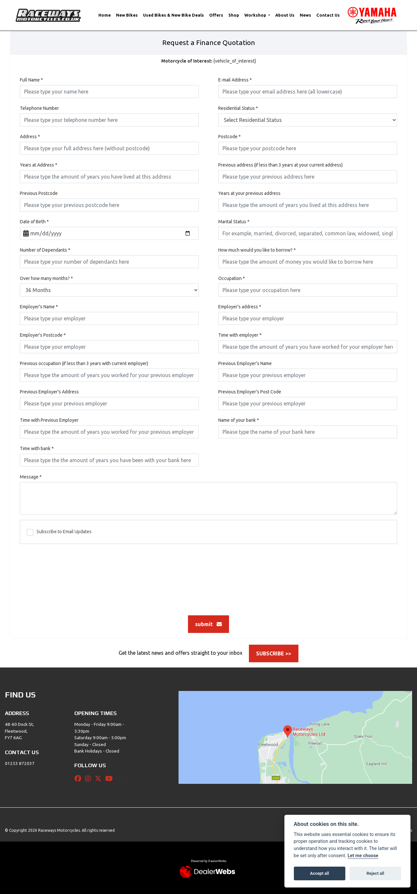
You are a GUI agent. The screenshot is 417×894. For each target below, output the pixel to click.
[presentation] (208, 576)
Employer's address (239, 306)
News (305, 15)
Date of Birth (34, 221)
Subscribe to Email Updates (59, 532)
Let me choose (363, 855)
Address (30, 136)
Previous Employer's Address (49, 391)
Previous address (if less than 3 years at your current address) (280, 165)
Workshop (255, 15)
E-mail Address (235, 79)
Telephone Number (39, 108)
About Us (285, 15)
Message (31, 476)
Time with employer (240, 335)
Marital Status (234, 221)
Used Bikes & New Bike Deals (173, 15)
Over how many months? (46, 278)
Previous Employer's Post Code (249, 391)
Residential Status (238, 108)
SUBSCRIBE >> (273, 653)
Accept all (319, 873)
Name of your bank (238, 420)
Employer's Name (39, 306)
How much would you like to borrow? (257, 250)
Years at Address (38, 165)
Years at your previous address (249, 193)
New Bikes (127, 15)
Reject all (375, 873)
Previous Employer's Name (245, 363)
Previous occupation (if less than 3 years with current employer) (84, 363)
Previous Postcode (39, 193)
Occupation (231, 278)
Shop (233, 15)
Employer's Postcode (43, 335)
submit (208, 624)
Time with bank (37, 448)
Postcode (229, 136)
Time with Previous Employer (49, 420)
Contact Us (328, 15)
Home (104, 15)
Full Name (31, 79)
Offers (216, 15)
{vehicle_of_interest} (208, 61)
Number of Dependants (45, 250)
